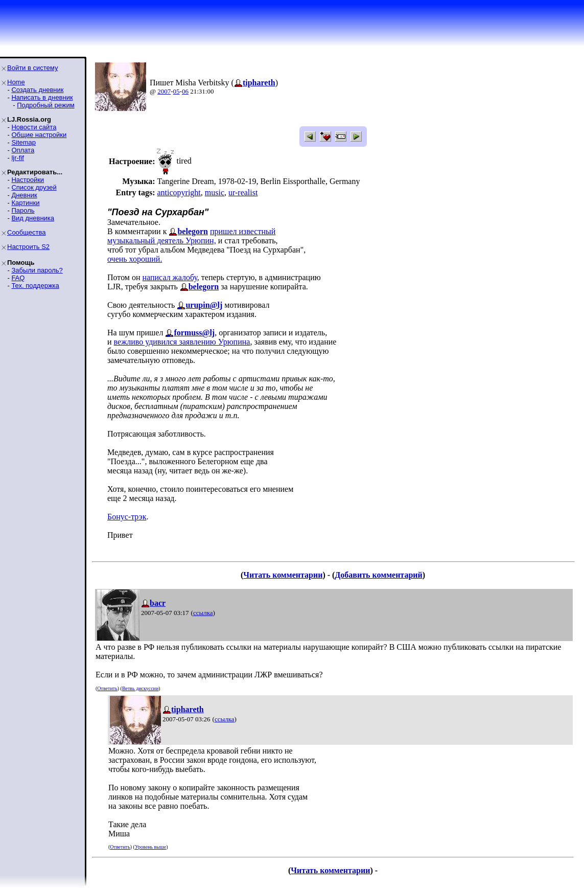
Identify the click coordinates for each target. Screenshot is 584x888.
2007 (164, 91)
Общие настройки (38, 135)
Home (16, 82)
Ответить (107, 688)
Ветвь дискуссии (140, 688)
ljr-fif (17, 158)
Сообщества (26, 232)
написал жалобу (170, 277)
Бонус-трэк (126, 516)
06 (185, 91)
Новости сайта (33, 127)
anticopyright (178, 192)
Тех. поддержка (35, 285)
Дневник (24, 195)
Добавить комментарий (378, 575)
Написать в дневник (42, 97)
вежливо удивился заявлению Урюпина (182, 341)
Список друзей (33, 187)
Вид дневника (32, 218)
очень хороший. (134, 259)
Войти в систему (32, 68)
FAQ (18, 278)
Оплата (22, 150)
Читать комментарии (282, 575)
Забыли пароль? (36, 270)
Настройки (27, 180)
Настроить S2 (28, 247)
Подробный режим (45, 105)
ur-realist (243, 192)
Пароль (22, 210)
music (214, 192)
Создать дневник (37, 90)
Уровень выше (150, 847)
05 (176, 91)
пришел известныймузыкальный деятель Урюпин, (191, 236)
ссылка (203, 613)
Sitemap (23, 142)
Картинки (25, 203)
